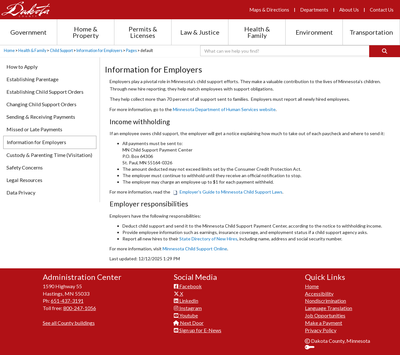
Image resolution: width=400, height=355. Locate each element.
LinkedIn (186, 301)
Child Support (61, 50)
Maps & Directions (269, 10)
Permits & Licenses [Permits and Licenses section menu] (143, 32)
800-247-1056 (79, 308)
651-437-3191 (67, 301)
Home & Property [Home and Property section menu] (86, 32)
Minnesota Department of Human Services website (224, 109)
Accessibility (319, 293)
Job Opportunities (325, 315)
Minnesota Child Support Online (195, 248)
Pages (131, 50)
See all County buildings (69, 323)
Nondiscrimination (325, 301)
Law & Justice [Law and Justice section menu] (199, 32)
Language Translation (328, 308)
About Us (349, 10)
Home (9, 50)
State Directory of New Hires (208, 238)
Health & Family (32, 50)
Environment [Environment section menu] (314, 32)
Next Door (189, 323)
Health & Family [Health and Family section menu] (257, 32)
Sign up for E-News (197, 330)
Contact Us (382, 10)
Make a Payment (323, 323)
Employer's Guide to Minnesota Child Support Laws (227, 192)
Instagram (188, 308)
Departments (314, 10)
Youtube (186, 315)
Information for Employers (99, 50)
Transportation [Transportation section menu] (371, 32)
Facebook (188, 286)
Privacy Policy (320, 330)
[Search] (384, 51)
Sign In (312, 348)
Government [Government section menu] (28, 32)
